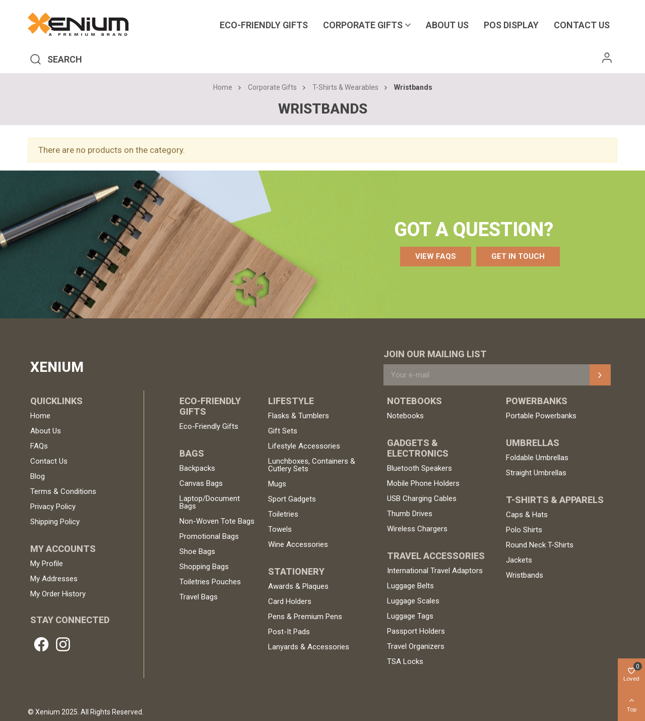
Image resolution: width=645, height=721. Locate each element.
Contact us (582, 25)
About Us (447, 25)
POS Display (511, 25)
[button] (435, 256)
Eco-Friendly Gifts (264, 25)
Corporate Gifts (363, 25)
